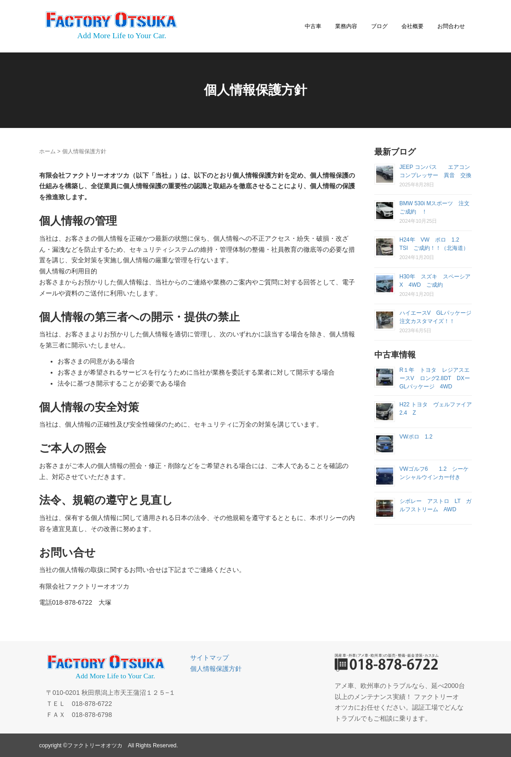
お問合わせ (451, 26)
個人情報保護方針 (216, 668)
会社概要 (412, 26)
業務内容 (346, 26)
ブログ (379, 26)
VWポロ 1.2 (419, 436)
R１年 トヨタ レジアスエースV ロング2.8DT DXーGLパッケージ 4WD (435, 378)
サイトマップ (209, 657)
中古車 (313, 26)
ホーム (47, 151)
